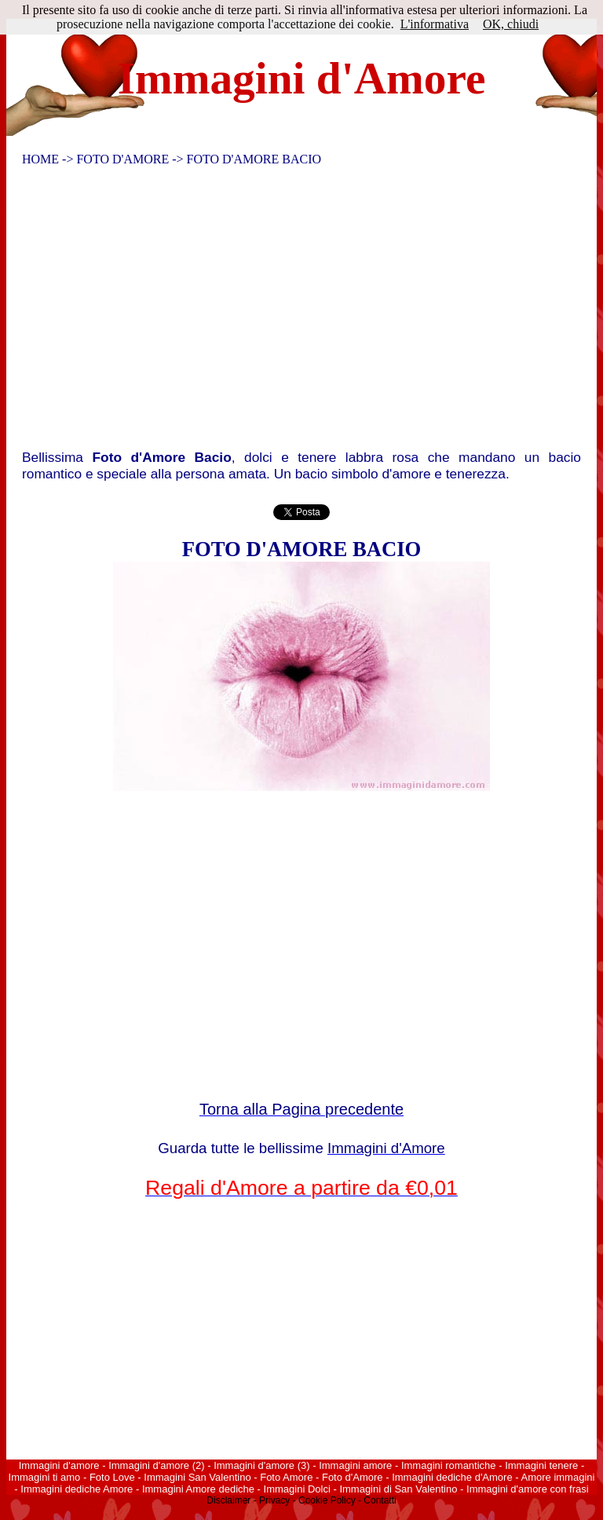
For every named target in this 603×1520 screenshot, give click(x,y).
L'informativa (434, 24)
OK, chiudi (511, 24)
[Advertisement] (293, 312)
